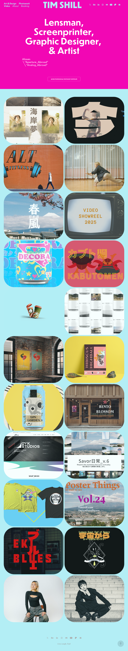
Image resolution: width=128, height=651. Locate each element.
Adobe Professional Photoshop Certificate (64, 79)
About (15, 6)
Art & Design (10, 3)
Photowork (24, 3)
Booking (25, 6)
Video (7, 6)
